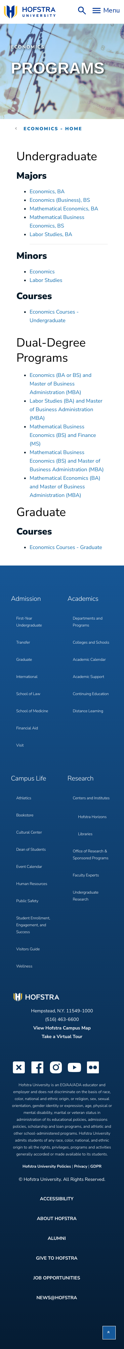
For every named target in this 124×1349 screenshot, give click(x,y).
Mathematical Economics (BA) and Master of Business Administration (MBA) (65, 487)
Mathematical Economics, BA (64, 208)
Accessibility (56, 1199)
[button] (109, 1332)
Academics (82, 599)
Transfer (23, 642)
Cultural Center (29, 832)
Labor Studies (46, 280)
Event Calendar (29, 867)
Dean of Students (31, 849)
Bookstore (24, 815)
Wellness (24, 966)
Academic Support (88, 677)
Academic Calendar (89, 659)
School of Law (28, 694)
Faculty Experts (86, 875)
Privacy (80, 1166)
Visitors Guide (28, 949)
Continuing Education (91, 694)
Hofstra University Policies (47, 1166)
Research (80, 778)
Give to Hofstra (56, 1258)
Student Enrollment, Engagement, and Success (33, 925)
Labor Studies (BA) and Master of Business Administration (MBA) (66, 409)
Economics (28, 47)
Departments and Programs (88, 622)
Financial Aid (27, 728)
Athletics (23, 798)
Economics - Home (52, 129)
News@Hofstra (56, 1298)
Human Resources (31, 884)
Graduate (24, 659)
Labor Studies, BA (51, 234)
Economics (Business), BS (60, 200)
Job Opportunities (56, 1278)
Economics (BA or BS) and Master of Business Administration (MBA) (61, 384)
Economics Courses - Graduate (66, 547)
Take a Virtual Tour (62, 1036)
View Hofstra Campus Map (62, 1028)
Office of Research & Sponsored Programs (90, 855)
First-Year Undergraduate (29, 622)
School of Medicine (32, 711)
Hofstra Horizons (92, 817)
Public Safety (27, 901)
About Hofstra (56, 1218)
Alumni (57, 1238)
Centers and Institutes (91, 798)
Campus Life (28, 778)
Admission (26, 599)
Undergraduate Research (86, 896)
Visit (19, 745)
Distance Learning (88, 711)
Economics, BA (47, 191)
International (26, 677)
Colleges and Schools (91, 642)
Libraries (85, 834)
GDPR (96, 1166)
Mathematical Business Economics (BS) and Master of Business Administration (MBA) (67, 461)
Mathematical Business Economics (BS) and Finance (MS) (63, 435)
